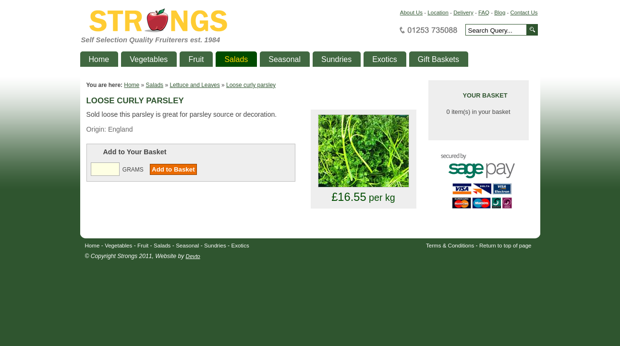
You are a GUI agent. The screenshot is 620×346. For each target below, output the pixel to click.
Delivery (463, 12)
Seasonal (187, 245)
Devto (193, 256)
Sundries (215, 245)
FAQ (483, 12)
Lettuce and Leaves (194, 85)
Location (438, 12)
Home (131, 85)
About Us (411, 12)
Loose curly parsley (251, 85)
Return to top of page (505, 245)
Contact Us (524, 12)
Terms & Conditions (450, 245)
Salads (155, 85)
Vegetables (118, 245)
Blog (499, 12)
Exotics (240, 245)
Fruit (142, 245)
